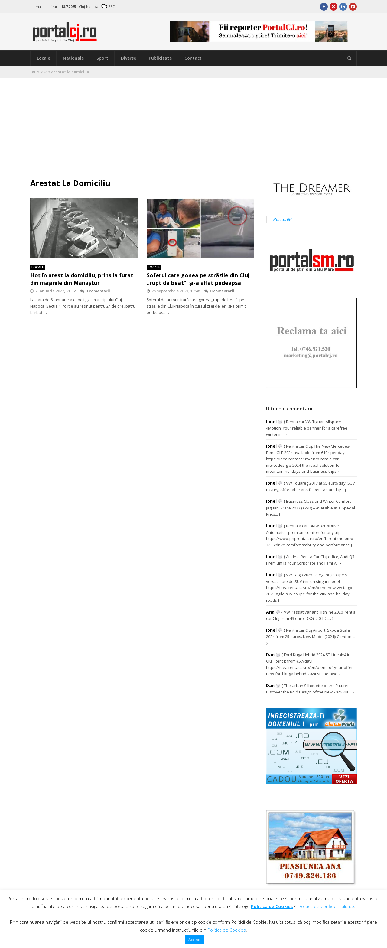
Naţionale (73, 58)
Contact (193, 58)
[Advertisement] (193, 123)
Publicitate (160, 58)
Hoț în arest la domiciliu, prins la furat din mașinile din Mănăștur (81, 279)
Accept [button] (194, 939)
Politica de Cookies (272, 906)
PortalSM (282, 219)
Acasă (42, 71)
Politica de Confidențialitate (326, 906)
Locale (43, 58)
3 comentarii (95, 291)
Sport (102, 58)
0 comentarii (219, 291)
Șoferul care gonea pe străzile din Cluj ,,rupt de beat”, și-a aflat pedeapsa (198, 279)
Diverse (128, 58)
